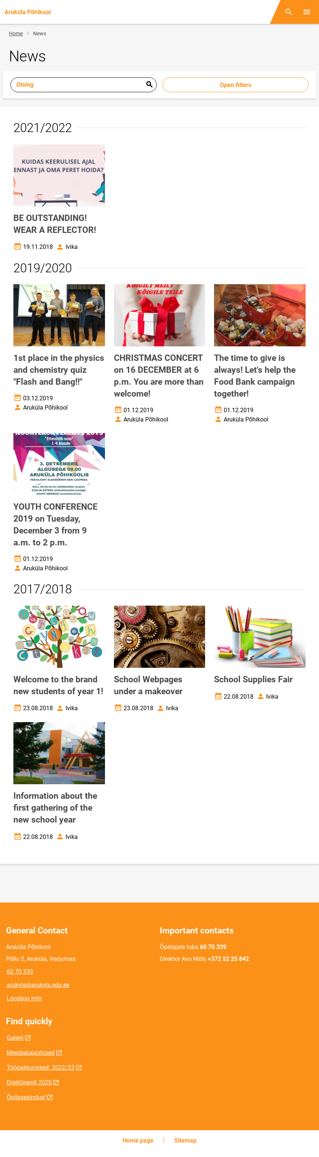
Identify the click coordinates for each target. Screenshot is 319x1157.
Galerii (15, 1037)
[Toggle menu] (306, 11)
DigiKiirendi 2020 (29, 1082)
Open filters (235, 85)
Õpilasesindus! (26, 1097)
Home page (137, 1140)
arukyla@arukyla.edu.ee (38, 984)
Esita (149, 84)
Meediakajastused (31, 1052)
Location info (24, 998)
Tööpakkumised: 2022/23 (40, 1067)
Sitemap (185, 1140)
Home (16, 33)
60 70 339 (20, 971)
